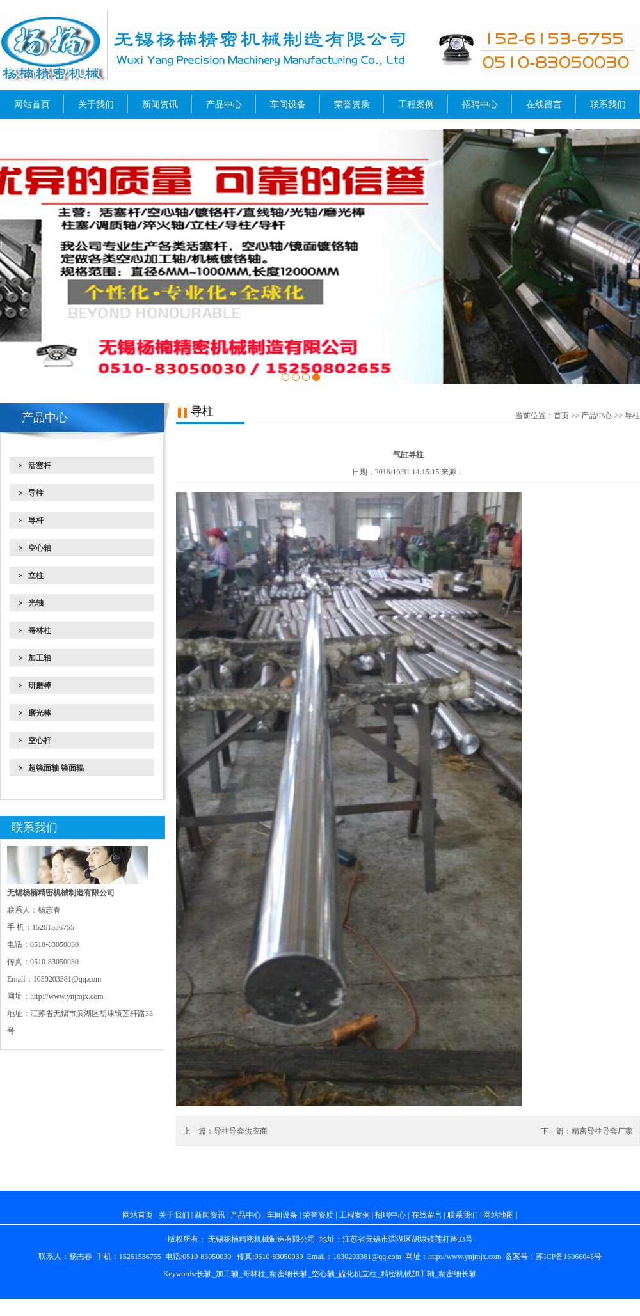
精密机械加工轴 (408, 1273)
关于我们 (96, 104)
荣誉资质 (352, 104)
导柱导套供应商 (241, 1131)
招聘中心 (480, 104)
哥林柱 (254, 1273)
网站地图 (498, 1214)
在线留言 (544, 104)
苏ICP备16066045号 (569, 1256)
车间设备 (288, 104)
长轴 (204, 1273)
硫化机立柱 (358, 1273)
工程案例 (416, 104)
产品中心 (224, 104)
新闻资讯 (160, 104)
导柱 (632, 415)
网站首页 (32, 104)
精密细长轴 (288, 1273)
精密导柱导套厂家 (602, 1131)
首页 (561, 415)
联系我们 (608, 104)
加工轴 (227, 1273)
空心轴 (323, 1273)
